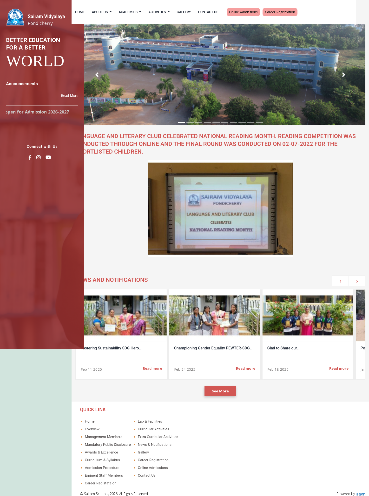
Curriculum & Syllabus (115, 455)
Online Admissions (256, 12)
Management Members (116, 432)
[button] (109, 72)
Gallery (197, 12)
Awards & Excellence (114, 448)
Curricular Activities (166, 425)
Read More (69, 95)
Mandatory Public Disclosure (121, 440)
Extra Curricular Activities (171, 432)
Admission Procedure (115, 463)
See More (226, 386)
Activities (170, 12)
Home (93, 12)
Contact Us (221, 12)
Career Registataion (113, 479)
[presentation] (340, 276)
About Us (113, 12)
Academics (141, 12)
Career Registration (293, 12)
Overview (105, 425)
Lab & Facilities (163, 417)
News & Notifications (167, 440)
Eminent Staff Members (117, 471)
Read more (165, 363)
